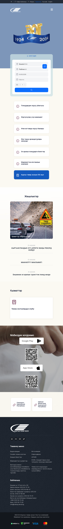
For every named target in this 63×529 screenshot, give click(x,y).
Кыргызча (38, 1)
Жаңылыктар (31, 196)
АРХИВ (34, 457)
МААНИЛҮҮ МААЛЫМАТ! (31, 262)
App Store (31, 368)
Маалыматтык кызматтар (18, 461)
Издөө (31, 1)
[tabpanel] (31, 77)
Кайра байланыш (20, 1)
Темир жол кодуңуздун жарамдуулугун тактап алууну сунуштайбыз (42, 469)
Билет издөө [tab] (32, 55)
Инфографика (36, 454)
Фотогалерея (36, 451)
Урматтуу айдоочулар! (20, 237)
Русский (44, 1)
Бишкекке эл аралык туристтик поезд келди (31, 275)
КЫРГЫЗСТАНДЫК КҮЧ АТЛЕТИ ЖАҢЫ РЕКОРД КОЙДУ (31, 249)
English (50, 1)
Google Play (31, 341)
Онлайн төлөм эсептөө (18, 454)
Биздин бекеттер (16, 457)
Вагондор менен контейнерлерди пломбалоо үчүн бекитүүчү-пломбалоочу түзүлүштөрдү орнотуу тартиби (20, 469)
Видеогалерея (15, 451)
